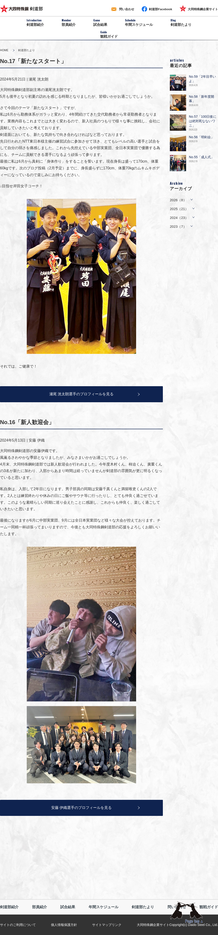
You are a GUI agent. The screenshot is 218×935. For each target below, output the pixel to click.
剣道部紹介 (9, 907)
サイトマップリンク (106, 925)
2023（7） (178, 226)
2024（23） (179, 218)
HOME (4, 50)
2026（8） (178, 200)
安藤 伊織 (36, 440)
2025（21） (179, 209)
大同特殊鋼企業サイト (153, 925)
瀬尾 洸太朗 (38, 79)
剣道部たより (143, 907)
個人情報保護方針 (64, 925)
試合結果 (67, 907)
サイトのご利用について (18, 925)
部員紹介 (39, 907)
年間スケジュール (103, 907)
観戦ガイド (208, 907)
